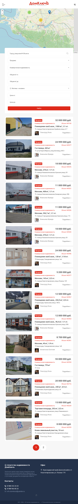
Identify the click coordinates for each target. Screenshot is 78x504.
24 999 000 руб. (63, 142)
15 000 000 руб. (63, 402)
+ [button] (2, 11)
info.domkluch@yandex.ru (15, 491)
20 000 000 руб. (63, 381)
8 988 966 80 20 (12, 489)
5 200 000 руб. (64, 272)
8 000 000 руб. (64, 424)
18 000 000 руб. (63, 163)
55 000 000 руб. (63, 359)
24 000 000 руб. (63, 250)
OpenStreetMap (74, 52)
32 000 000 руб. (63, 120)
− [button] (2, 13)
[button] (39, 60)
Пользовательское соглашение (50, 502)
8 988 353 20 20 (12, 486)
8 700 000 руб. (64, 337)
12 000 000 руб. (63, 315)
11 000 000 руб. (63, 185)
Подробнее (66, 133)
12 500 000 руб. (63, 294)
